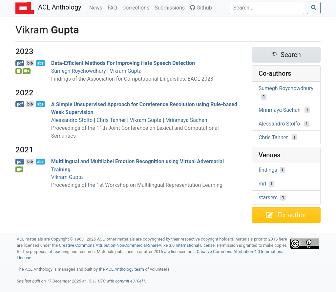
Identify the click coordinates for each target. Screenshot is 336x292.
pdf (20, 63)
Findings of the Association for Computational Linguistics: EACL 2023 (132, 79)
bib (30, 63)
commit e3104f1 (130, 281)
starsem (268, 197)
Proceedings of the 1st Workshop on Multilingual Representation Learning (136, 185)
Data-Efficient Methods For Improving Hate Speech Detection (123, 63)
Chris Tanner (111, 120)
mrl (262, 184)
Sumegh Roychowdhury (78, 71)
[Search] (266, 8)
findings (268, 170)
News (97, 7)
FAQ (114, 7)
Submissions (171, 7)
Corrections (137, 7)
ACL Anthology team (125, 269)
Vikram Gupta (126, 71)
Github (201, 8)
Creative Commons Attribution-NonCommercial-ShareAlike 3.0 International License (137, 245)
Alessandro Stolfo (72, 120)
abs (40, 63)
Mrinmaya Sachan (186, 120)
